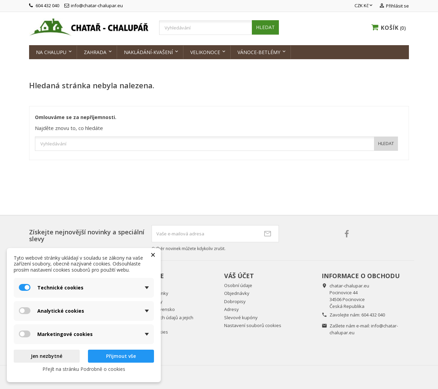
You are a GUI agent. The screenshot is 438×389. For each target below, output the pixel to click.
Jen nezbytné (46, 356)
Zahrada (95, 52)
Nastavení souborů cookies (252, 325)
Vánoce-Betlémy (258, 52)
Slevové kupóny (241, 317)
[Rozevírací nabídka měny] (364, 6)
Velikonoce (205, 52)
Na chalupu (51, 52)
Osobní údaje (238, 285)
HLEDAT (265, 27)
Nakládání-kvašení (148, 52)
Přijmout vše (121, 356)
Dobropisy (235, 301)
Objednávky (236, 293)
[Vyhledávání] (219, 28)
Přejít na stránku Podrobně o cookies (83, 369)
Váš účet (239, 276)
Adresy (231, 309)
